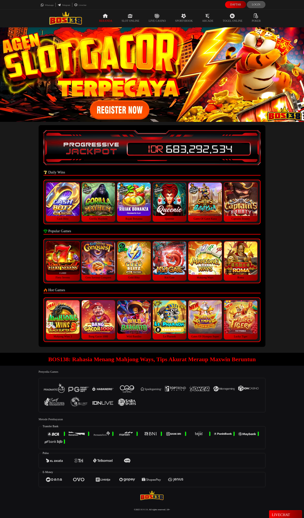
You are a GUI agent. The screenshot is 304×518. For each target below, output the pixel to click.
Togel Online (233, 17)
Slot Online (130, 17)
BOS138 (144, 509)
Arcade (207, 17)
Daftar (235, 4)
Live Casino (157, 17)
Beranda (105, 17)
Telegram (64, 5)
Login (256, 4)
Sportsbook (184, 17)
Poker (256, 17)
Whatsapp (47, 5)
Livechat (80, 5)
